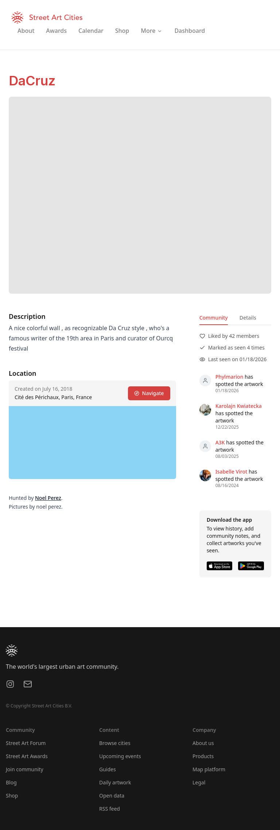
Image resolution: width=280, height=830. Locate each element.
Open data (111, 795)
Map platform (208, 769)
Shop (12, 795)
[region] (92, 442)
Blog (11, 782)
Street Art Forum (26, 743)
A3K (220, 442)
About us (203, 743)
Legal (198, 782)
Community (213, 317)
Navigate (149, 393)
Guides (107, 769)
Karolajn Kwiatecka (238, 405)
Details (248, 317)
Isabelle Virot (231, 471)
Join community (24, 769)
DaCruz (32, 81)
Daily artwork (115, 782)
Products (203, 756)
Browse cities (115, 743)
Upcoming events (120, 756)
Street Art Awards (27, 756)
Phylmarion (229, 376)
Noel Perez (48, 497)
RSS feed (109, 808)
